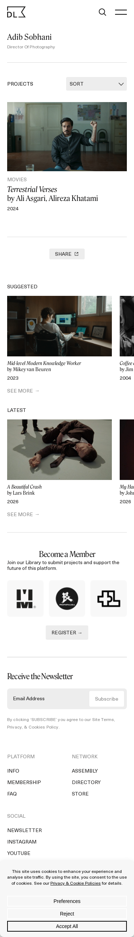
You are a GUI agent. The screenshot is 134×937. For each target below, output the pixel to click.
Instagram (21, 842)
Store (80, 794)
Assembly (85, 771)
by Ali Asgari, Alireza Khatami (67, 193)
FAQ (12, 794)
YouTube (18, 853)
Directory (86, 782)
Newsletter (24, 830)
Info (13, 771)
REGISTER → (67, 633)
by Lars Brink (59, 490)
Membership (24, 782)
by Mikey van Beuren (59, 367)
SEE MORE (20, 391)
